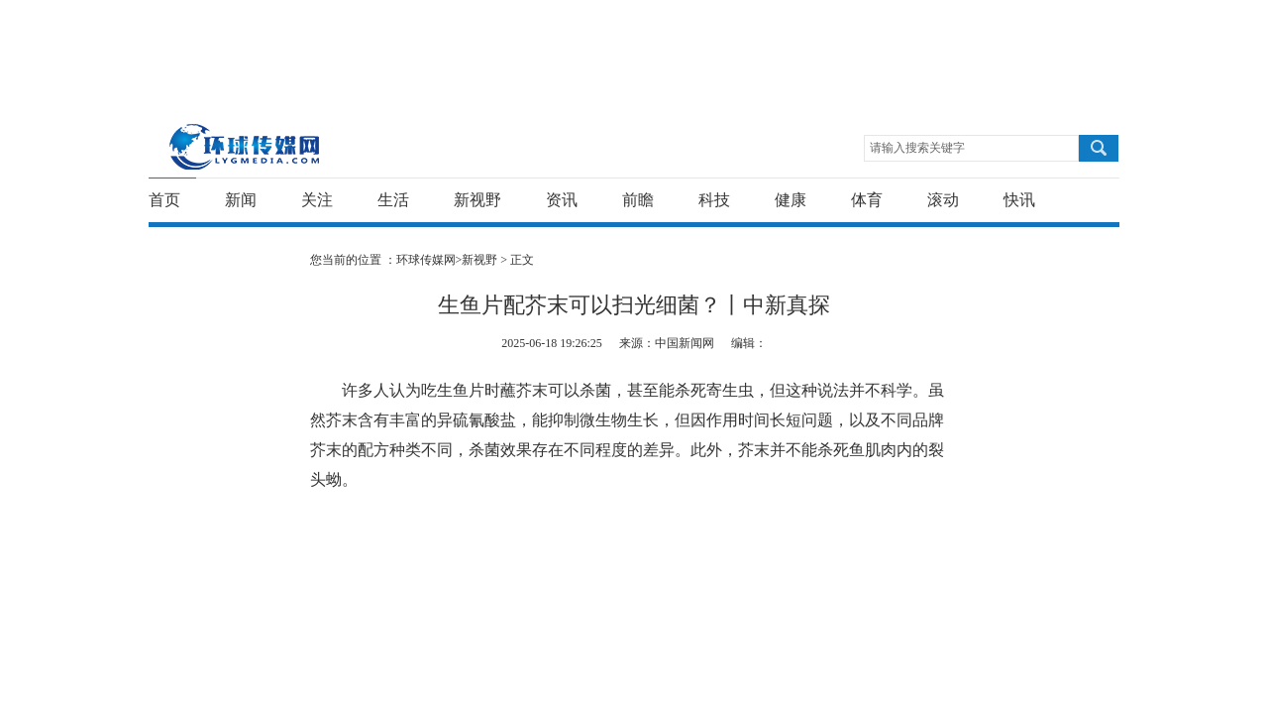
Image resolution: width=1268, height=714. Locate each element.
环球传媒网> (429, 260)
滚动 (943, 199)
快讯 (1019, 199)
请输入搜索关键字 (917, 148)
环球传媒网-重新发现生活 (245, 146)
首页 (164, 199)
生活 (393, 199)
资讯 (562, 199)
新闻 (241, 199)
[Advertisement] (629, 44)
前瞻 (638, 199)
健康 (790, 199)
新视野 (477, 199)
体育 (867, 199)
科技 (714, 199)
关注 (317, 199)
